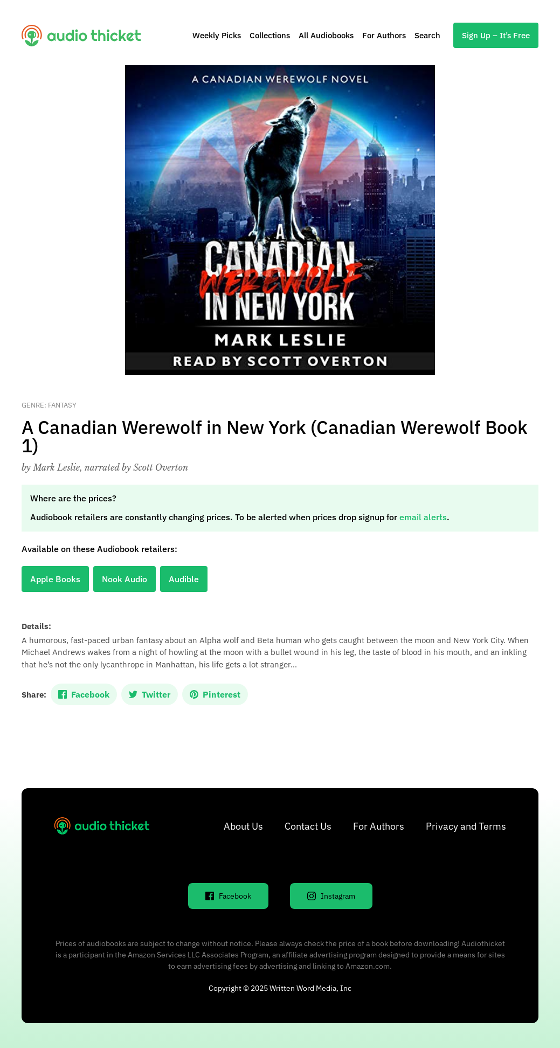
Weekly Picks (216, 35)
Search (427, 35)
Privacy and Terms (466, 826)
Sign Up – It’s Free (496, 35)
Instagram (331, 896)
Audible (184, 579)
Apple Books (55, 579)
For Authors (384, 35)
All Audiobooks (326, 35)
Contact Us (308, 826)
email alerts (423, 517)
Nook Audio (124, 579)
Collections (270, 35)
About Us (243, 826)
